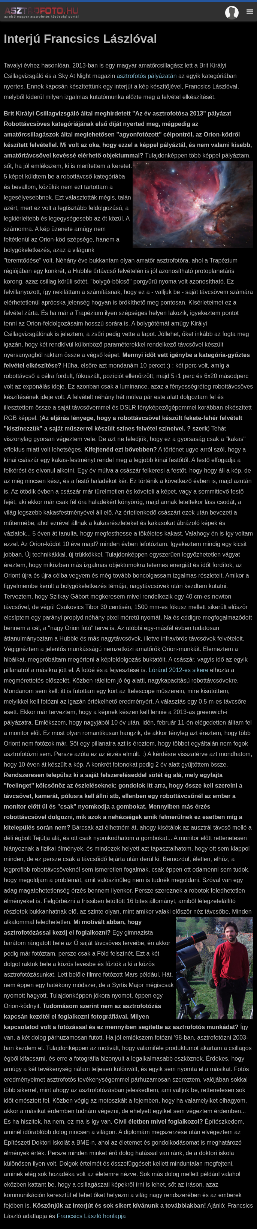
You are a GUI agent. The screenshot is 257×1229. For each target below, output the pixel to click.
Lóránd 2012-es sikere (178, 670)
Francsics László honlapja (91, 1216)
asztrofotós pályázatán (146, 76)
